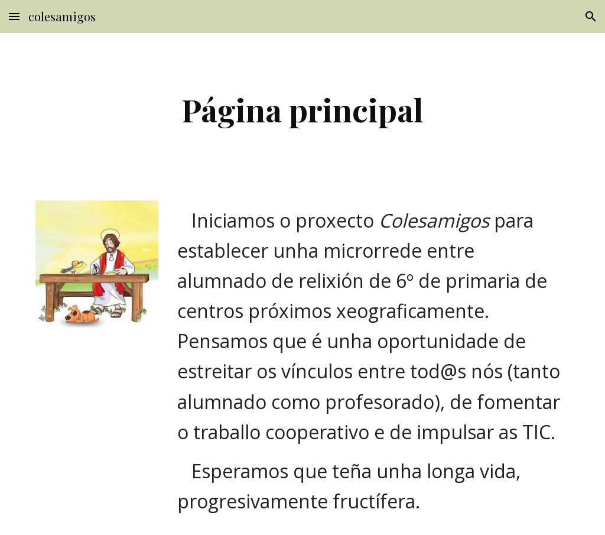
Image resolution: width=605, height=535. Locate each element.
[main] (302, 109)
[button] (14, 16)
